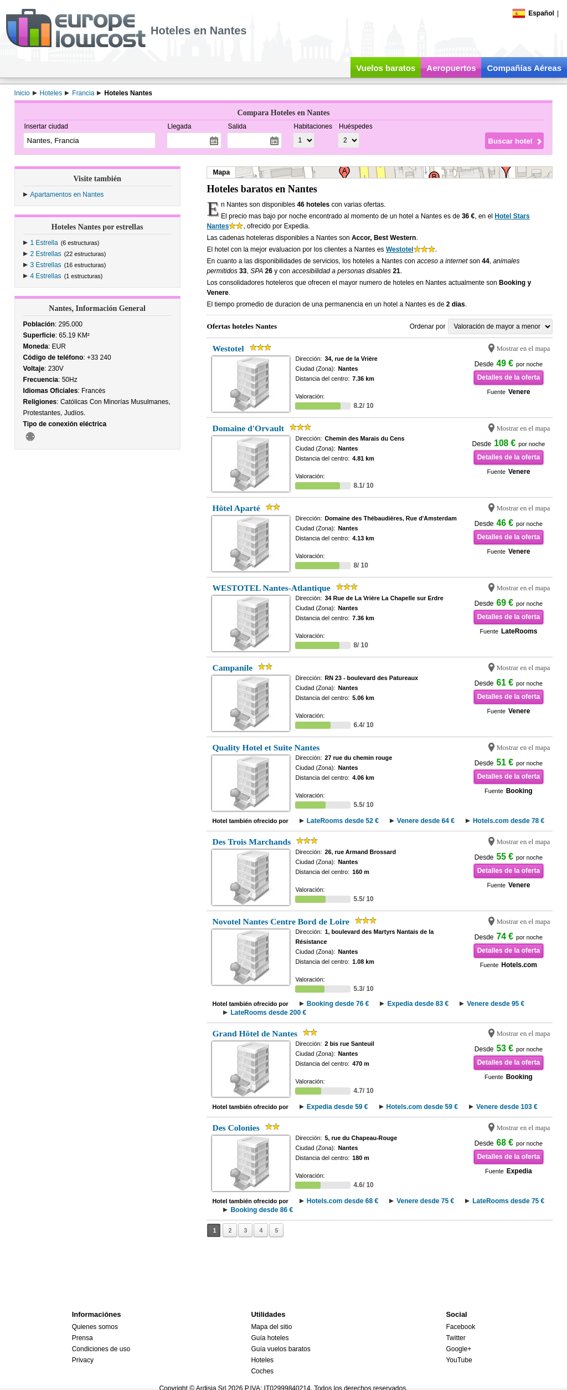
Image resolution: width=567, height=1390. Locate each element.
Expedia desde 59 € (337, 1107)
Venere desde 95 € (495, 1004)
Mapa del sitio (271, 1327)
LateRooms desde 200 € (268, 1012)
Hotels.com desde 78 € (508, 821)
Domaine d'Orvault (248, 428)
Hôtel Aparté (236, 508)
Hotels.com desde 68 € (342, 1201)
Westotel (400, 249)
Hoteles (262, 1360)
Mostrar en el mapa (523, 348)
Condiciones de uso (101, 1349)
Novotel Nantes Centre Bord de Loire (280, 921)
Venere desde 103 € (507, 1107)
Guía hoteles (269, 1338)
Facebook (460, 1327)
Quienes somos (95, 1327)
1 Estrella (44, 243)
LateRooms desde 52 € (343, 821)
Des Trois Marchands (251, 841)
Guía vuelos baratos (280, 1349)
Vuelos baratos (385, 68)
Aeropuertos (451, 68)
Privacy (83, 1360)
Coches (262, 1371)
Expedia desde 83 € (418, 1004)
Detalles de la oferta (508, 377)
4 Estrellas (45, 276)
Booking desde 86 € (261, 1210)
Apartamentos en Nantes (67, 194)
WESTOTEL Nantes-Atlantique (271, 587)
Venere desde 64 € (426, 821)
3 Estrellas (45, 265)
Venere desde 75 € (425, 1201)
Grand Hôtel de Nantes (254, 1033)
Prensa (82, 1338)
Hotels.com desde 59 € (422, 1107)
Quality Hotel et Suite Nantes (265, 747)
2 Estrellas (45, 254)
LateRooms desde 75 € (508, 1201)
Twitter (455, 1338)
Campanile (232, 667)
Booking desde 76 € (338, 1004)
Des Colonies (235, 1127)
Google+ (458, 1349)
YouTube (459, 1360)
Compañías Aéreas (524, 68)
